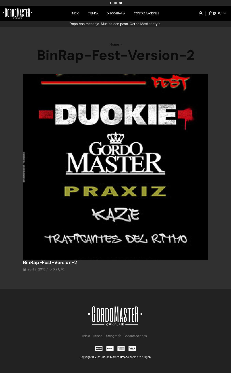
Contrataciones (135, 336)
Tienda (97, 336)
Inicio (86, 336)
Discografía (112, 336)
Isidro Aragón (142, 357)
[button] (201, 13)
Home (114, 44)
